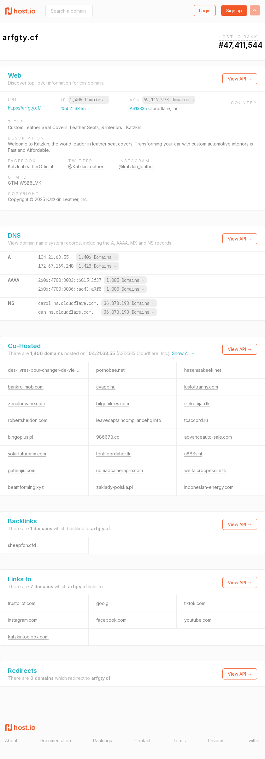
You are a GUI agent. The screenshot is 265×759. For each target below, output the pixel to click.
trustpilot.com (21, 603)
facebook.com (111, 620)
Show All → (183, 353)
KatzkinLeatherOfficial (30, 166)
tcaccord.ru (196, 420)
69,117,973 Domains (169, 100)
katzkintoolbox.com (28, 636)
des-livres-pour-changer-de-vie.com (46, 370)
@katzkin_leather (136, 166)
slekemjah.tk (197, 403)
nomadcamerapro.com (119, 470)
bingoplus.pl (20, 437)
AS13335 (139, 108)
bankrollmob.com (26, 386)
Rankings (102, 740)
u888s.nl (193, 453)
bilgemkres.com (112, 403)
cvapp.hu (105, 386)
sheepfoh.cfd (22, 545)
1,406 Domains (89, 100)
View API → (240, 78)
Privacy (215, 740)
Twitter (253, 740)
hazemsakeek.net (202, 370)
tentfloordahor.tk (113, 453)
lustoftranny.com (201, 386)
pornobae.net (110, 370)
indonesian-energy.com (208, 487)
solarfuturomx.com (27, 453)
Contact (142, 740)
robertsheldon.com (27, 420)
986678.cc (107, 437)
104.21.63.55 (73, 108)
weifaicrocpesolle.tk (205, 470)
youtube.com (197, 620)
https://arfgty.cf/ (24, 107)
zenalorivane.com (26, 403)
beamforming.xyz (26, 487)
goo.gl (102, 603)
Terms (179, 740)
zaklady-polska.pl (114, 487)
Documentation (55, 740)
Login (204, 10)
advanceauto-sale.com (208, 437)
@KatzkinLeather (85, 166)
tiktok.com (194, 603)
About (11, 740)
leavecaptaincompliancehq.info (128, 420)
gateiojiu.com (21, 470)
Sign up (234, 10)
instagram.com (23, 620)
